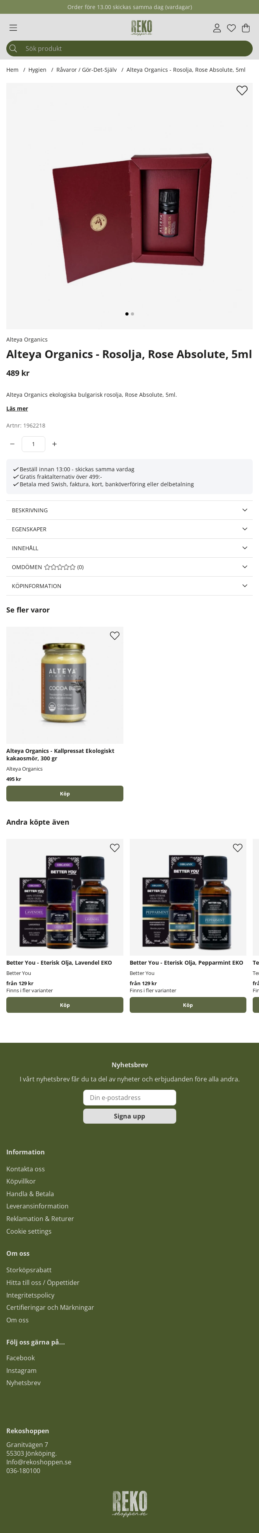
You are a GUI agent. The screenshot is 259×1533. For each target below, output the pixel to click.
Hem (12, 69)
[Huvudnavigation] (13, 28)
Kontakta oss (25, 1169)
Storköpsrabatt (29, 1270)
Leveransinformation (37, 1206)
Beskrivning (30, 510)
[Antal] (33, 444)
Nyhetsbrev (23, 1382)
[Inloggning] (217, 28)
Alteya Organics (27, 339)
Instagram (21, 1370)
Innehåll (25, 548)
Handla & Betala (30, 1193)
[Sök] (129, 48)
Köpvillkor (21, 1181)
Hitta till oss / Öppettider (43, 1282)
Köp (65, 1004)
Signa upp (129, 1116)
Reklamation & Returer (40, 1218)
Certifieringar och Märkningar (50, 1307)
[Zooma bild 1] (129, 206)
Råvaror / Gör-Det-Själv (86, 69)
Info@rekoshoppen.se (38, 1462)
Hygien (37, 69)
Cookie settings (29, 1231)
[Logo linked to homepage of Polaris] (141, 28)
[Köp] (64, 793)
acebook (22, 1358)
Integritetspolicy (30, 1295)
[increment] (54, 444)
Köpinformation (36, 586)
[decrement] (12, 444)
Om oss (17, 1320)
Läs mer (17, 408)
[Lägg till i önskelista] (243, 90)
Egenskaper (29, 529)
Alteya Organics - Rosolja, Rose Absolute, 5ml (186, 69)
